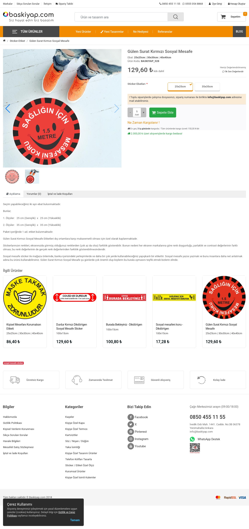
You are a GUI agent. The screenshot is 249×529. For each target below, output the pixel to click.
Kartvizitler (71, 435)
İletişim (47, 3)
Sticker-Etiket (17, 40)
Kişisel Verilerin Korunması (18, 429)
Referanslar (165, 31)
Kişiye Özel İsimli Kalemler (80, 477)
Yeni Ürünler (83, 31)
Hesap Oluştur (235, 3)
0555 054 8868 (194, 3)
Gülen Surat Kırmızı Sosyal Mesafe (49, 40)
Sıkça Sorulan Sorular (28, 3)
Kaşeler (69, 416)
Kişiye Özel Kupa (75, 422)
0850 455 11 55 (169, 3)
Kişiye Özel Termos (76, 429)
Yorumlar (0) (34, 193)
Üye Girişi (214, 3)
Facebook (138, 417)
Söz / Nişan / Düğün (77, 441)
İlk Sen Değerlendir (233, 71)
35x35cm (207, 86)
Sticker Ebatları (136, 83)
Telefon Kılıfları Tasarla (78, 459)
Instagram (138, 439)
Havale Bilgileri (11, 441)
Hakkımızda (10, 416)
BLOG (239, 31)
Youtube (137, 446)
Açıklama (13, 193)
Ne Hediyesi (140, 31)
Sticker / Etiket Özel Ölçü (79, 465)
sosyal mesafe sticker (13, 363)
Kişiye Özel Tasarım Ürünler (81, 453)
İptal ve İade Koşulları (60, 193)
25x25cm (180, 86)
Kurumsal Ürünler (75, 471)
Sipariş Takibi (64, 3)
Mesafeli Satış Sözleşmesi (18, 447)
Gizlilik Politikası (12, 422)
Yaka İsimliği (72, 447)
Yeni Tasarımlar (111, 31)
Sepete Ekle (163, 113)
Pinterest (137, 432)
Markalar (8, 3)
